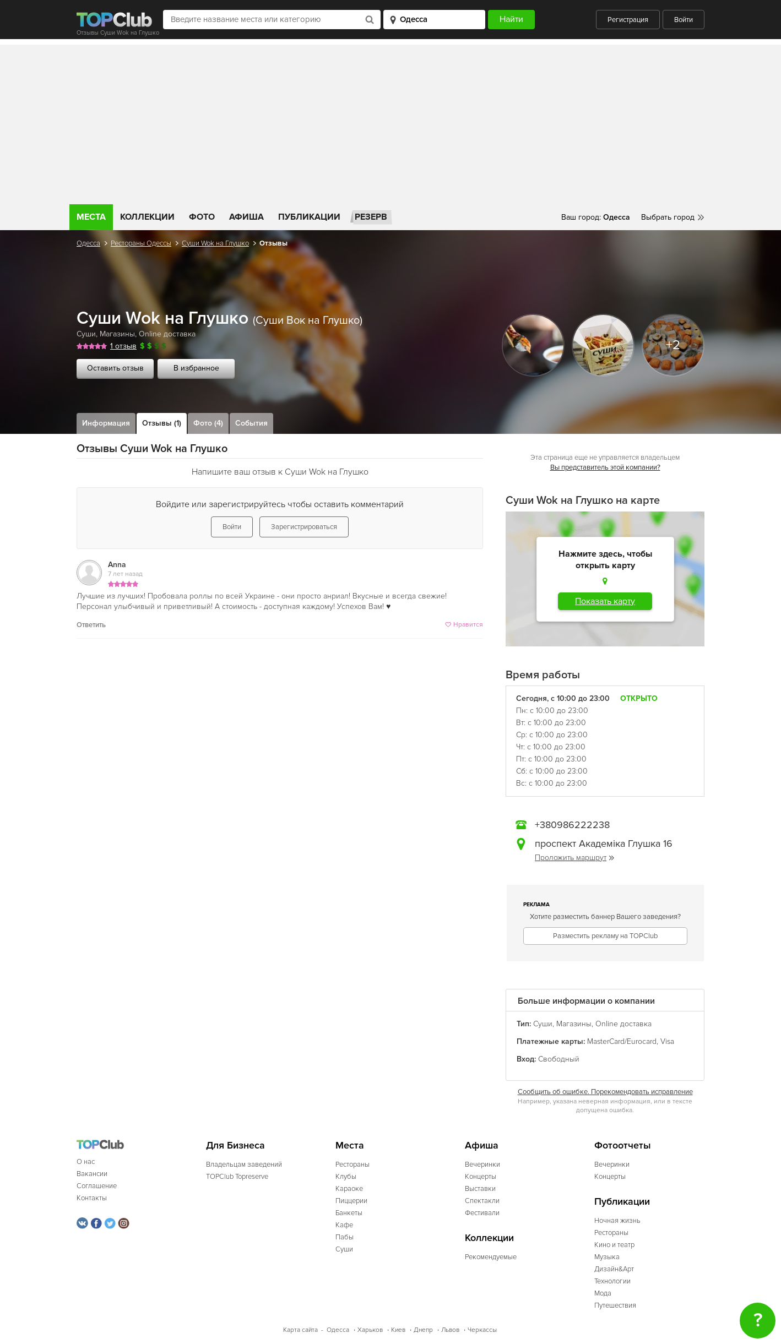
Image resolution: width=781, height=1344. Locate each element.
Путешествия (615, 1305)
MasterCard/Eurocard (622, 1041)
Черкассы (482, 1330)
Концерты (480, 1176)
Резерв (371, 216)
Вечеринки (482, 1164)
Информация (106, 423)
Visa (667, 1041)
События (251, 423)
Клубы (345, 1176)
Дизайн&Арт (614, 1269)
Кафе (344, 1225)
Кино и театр (614, 1244)
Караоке (349, 1188)
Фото (202, 216)
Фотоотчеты (622, 1145)
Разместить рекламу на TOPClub (605, 936)
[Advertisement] (390, 122)
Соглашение (97, 1186)
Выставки (480, 1188)
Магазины (117, 334)
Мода (602, 1293)
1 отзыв (123, 346)
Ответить (91, 625)
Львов (450, 1330)
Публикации (309, 216)
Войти (683, 19)
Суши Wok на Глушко (215, 243)
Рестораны (352, 1164)
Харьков (370, 1330)
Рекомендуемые (491, 1257)
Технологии (612, 1281)
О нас (86, 1161)
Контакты (92, 1198)
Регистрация (628, 19)
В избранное (196, 368)
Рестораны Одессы (141, 243)
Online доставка (167, 334)
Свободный (558, 1059)
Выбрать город (668, 217)
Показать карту (605, 601)
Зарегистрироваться (304, 527)
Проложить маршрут (574, 857)
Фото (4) (208, 423)
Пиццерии (351, 1200)
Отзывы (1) (161, 423)
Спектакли (482, 1200)
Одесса (88, 243)
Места (91, 216)
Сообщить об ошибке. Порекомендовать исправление (605, 1091)
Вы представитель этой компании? (605, 467)
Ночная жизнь (617, 1220)
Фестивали (482, 1213)
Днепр (423, 1330)
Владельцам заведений (244, 1164)
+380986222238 (572, 825)
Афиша (246, 216)
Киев (398, 1330)
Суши (86, 334)
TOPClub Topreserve (237, 1176)
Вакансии (92, 1173)
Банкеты (348, 1213)
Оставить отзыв (115, 368)
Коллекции (147, 216)
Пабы (344, 1237)
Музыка (607, 1257)
